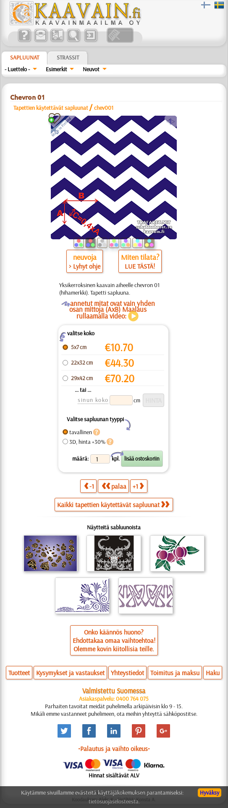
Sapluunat (24, 57)
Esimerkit (56, 69)
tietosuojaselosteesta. (114, 801)
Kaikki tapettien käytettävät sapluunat (113, 504)
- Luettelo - (17, 69)
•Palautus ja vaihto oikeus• (114, 748)
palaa (114, 485)
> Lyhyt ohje (84, 266)
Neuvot (91, 69)
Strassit (68, 57)
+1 (138, 485)
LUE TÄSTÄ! (140, 266)
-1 (89, 485)
